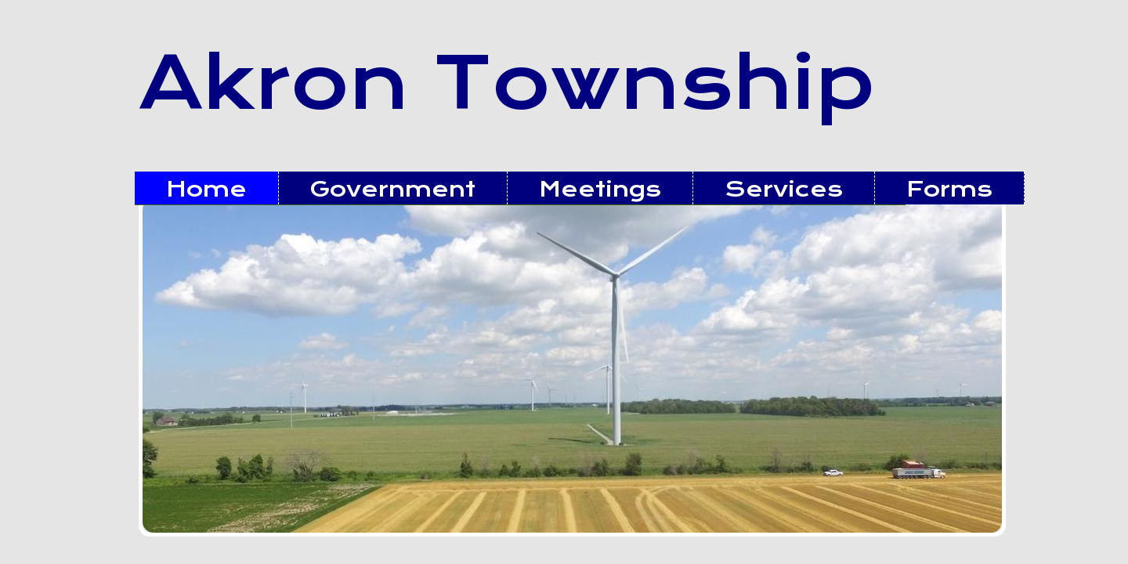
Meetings (600, 189)
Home (206, 189)
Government (392, 189)
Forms (949, 189)
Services (784, 189)
